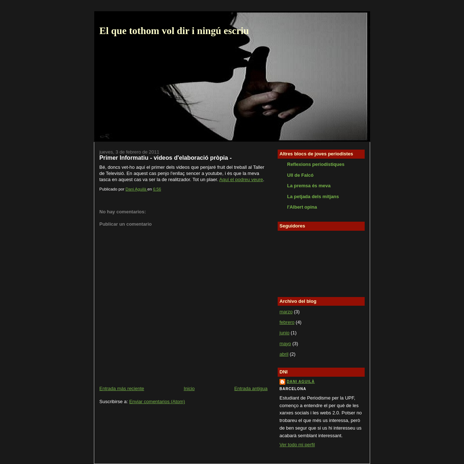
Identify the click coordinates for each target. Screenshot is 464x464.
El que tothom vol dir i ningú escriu (174, 30)
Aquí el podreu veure (241, 179)
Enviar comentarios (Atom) (157, 401)
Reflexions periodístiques (315, 164)
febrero (286, 322)
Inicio (189, 388)
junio (284, 332)
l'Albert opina (302, 207)
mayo (285, 343)
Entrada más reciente (121, 388)
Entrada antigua (251, 388)
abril (284, 354)
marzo (286, 311)
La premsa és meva (309, 185)
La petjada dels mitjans (313, 196)
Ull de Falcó (300, 175)
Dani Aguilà (301, 382)
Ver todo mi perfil (297, 444)
